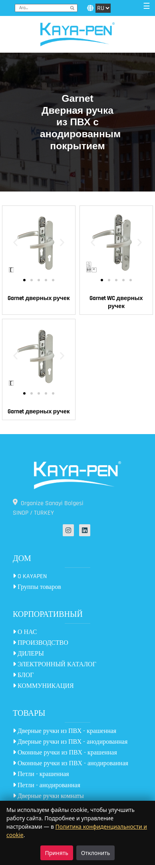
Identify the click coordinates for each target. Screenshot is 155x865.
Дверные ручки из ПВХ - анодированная (70, 742)
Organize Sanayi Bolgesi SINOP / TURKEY (48, 508)
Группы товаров (37, 587)
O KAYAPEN (30, 576)
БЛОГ (23, 675)
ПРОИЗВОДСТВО (40, 643)
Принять (56, 853)
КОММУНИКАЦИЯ (43, 686)
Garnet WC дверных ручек (116, 302)
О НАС (25, 632)
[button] (15, 242)
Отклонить (95, 853)
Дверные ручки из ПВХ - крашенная (64, 731)
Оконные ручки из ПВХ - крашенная (65, 752)
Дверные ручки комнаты (48, 796)
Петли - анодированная (46, 785)
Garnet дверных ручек (39, 298)
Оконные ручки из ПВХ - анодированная (70, 763)
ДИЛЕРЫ (28, 654)
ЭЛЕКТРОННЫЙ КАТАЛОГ (54, 664)
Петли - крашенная (41, 774)
